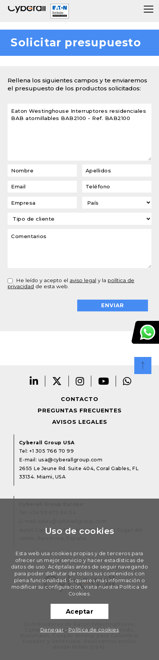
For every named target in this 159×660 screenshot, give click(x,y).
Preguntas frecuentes (80, 410)
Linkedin (34, 381)
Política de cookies (93, 630)
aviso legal (83, 280)
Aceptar (80, 611)
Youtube (103, 381)
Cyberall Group (27, 11)
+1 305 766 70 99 (51, 451)
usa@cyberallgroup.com (70, 460)
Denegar (52, 630)
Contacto (80, 399)
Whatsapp (127, 381)
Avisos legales (79, 421)
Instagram (80, 381)
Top (142, 365)
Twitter (57, 381)
